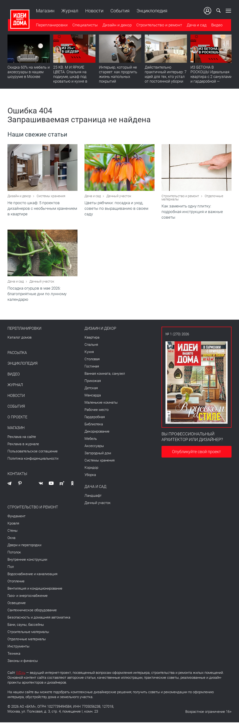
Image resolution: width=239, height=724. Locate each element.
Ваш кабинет (208, 10)
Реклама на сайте (21, 438)
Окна (11, 539)
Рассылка (17, 354)
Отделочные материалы (26, 641)
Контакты (17, 475)
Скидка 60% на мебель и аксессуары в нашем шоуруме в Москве (28, 72)
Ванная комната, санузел (104, 375)
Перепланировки (51, 25)
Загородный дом (97, 455)
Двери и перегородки (24, 547)
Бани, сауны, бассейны (25, 626)
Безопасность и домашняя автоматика (38, 619)
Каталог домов (19, 339)
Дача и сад (196, 25)
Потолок (14, 554)
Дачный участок (118, 197)
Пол (10, 568)
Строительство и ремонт (159, 25)
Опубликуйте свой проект (196, 453)
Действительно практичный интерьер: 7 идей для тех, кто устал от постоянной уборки (165, 74)
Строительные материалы (28, 633)
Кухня (89, 353)
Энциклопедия (151, 11)
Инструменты (18, 648)
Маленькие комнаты (101, 404)
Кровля (13, 525)
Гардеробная (94, 418)
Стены (12, 532)
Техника (13, 655)
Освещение (16, 604)
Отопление (16, 583)
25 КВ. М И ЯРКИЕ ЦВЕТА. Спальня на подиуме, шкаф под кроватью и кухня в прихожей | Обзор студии (70, 79)
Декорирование (96, 433)
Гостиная (91, 368)
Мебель (90, 440)
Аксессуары (94, 447)
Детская (91, 390)
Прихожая (92, 382)
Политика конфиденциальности (32, 460)
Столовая (92, 361)
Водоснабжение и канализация (32, 576)
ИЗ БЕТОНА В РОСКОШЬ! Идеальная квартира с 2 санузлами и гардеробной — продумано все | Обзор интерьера (211, 79)
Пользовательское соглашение (32, 453)
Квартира (91, 339)
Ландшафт (93, 497)
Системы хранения (51, 197)
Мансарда (92, 397)
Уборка (90, 476)
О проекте (17, 419)
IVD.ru (20, 674)
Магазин (44, 11)
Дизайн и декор (116, 25)
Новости (94, 11)
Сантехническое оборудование (32, 612)
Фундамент (16, 518)
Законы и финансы (22, 662)
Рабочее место (96, 411)
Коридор (91, 469)
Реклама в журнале (23, 446)
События (119, 11)
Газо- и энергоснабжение (27, 597)
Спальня (91, 346)
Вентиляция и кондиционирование (34, 590)
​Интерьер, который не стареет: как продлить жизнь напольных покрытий (118, 74)
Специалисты (84, 25)
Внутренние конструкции (27, 561)
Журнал (69, 11)
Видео (216, 25)
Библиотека (93, 426)
